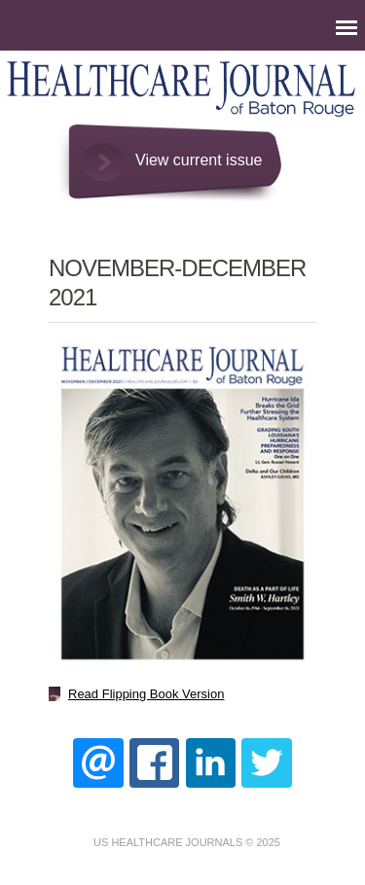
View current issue (198, 160)
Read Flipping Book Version (146, 694)
